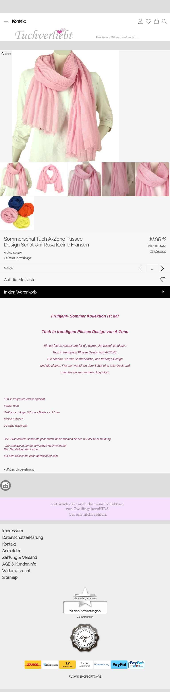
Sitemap (9, 577)
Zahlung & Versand (19, 557)
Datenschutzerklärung (22, 537)
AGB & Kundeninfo (19, 564)
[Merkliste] (148, 21)
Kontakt (19, 21)
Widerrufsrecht (16, 570)
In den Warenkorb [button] (20, 292)
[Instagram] (5, 485)
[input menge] (152, 268)
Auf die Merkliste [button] (19, 279)
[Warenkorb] (156, 21)
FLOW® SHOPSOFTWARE (85, 676)
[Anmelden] (140, 21)
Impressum (12, 530)
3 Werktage (17, 258)
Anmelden (11, 550)
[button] (5, 21)
